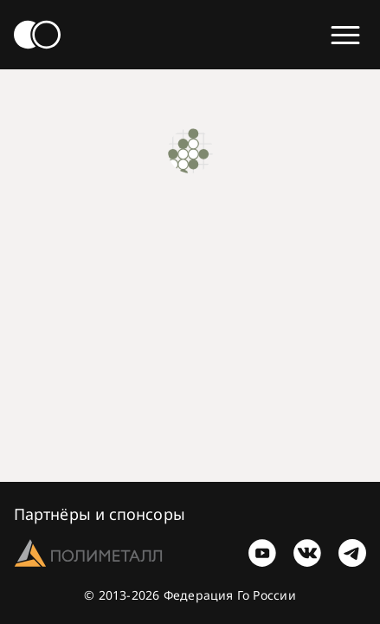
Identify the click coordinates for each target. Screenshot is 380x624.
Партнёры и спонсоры (99, 514)
